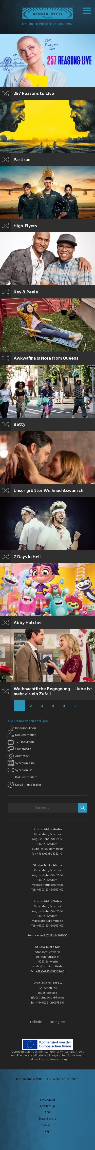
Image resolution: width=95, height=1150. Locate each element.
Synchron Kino (25, 763)
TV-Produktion (24, 742)
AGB (48, 1112)
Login (47, 1131)
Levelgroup (47, 1106)
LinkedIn (36, 1022)
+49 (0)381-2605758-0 (50, 1002)
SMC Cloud (47, 1099)
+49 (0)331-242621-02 (50, 889)
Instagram (57, 1022)
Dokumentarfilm (26, 777)
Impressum (47, 1125)
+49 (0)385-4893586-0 (50, 971)
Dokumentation (25, 735)
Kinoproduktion (25, 728)
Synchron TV (23, 770)
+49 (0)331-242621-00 (54, 935)
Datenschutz (47, 1118)
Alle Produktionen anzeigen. (28, 721)
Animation (22, 756)
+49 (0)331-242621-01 (50, 853)
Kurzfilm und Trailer (28, 784)
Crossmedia (23, 749)
